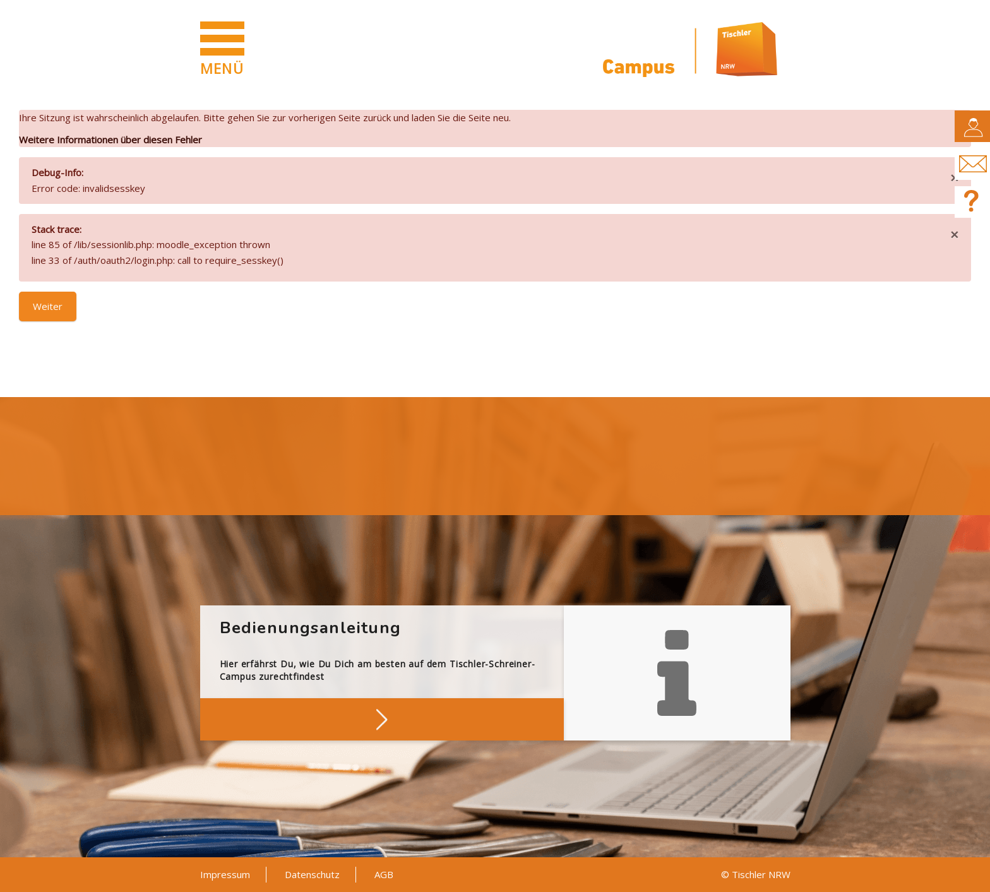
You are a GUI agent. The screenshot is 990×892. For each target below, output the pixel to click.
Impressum (225, 874)
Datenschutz (312, 874)
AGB (383, 874)
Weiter (48, 306)
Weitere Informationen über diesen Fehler (110, 139)
